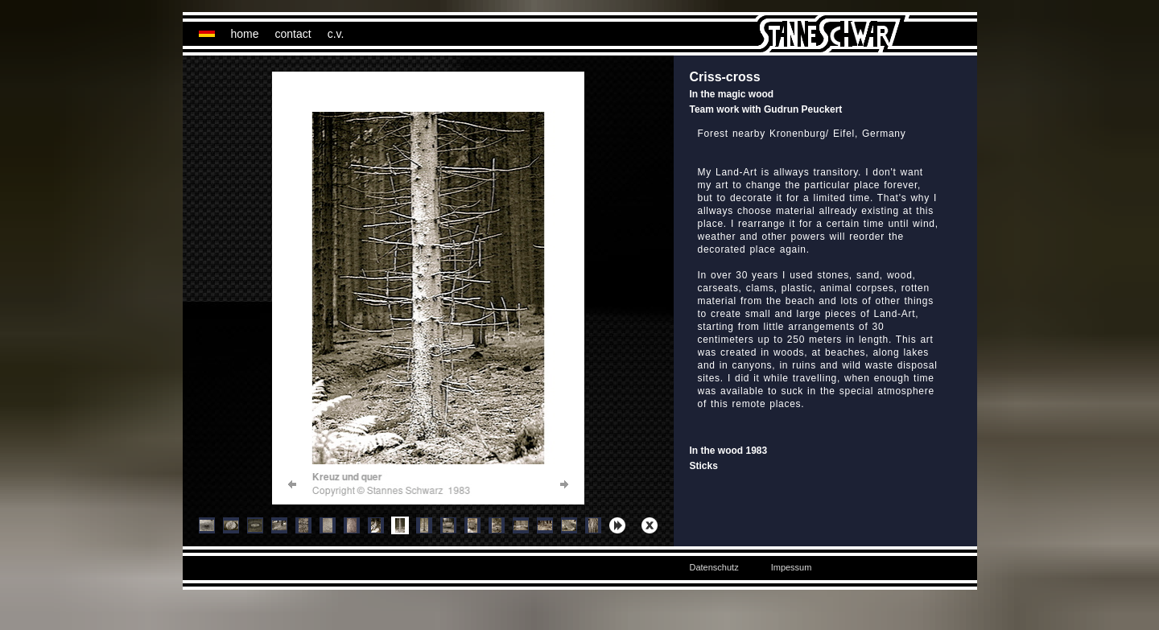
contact (293, 33)
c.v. (336, 33)
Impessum (791, 567)
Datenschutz (714, 567)
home (245, 33)
